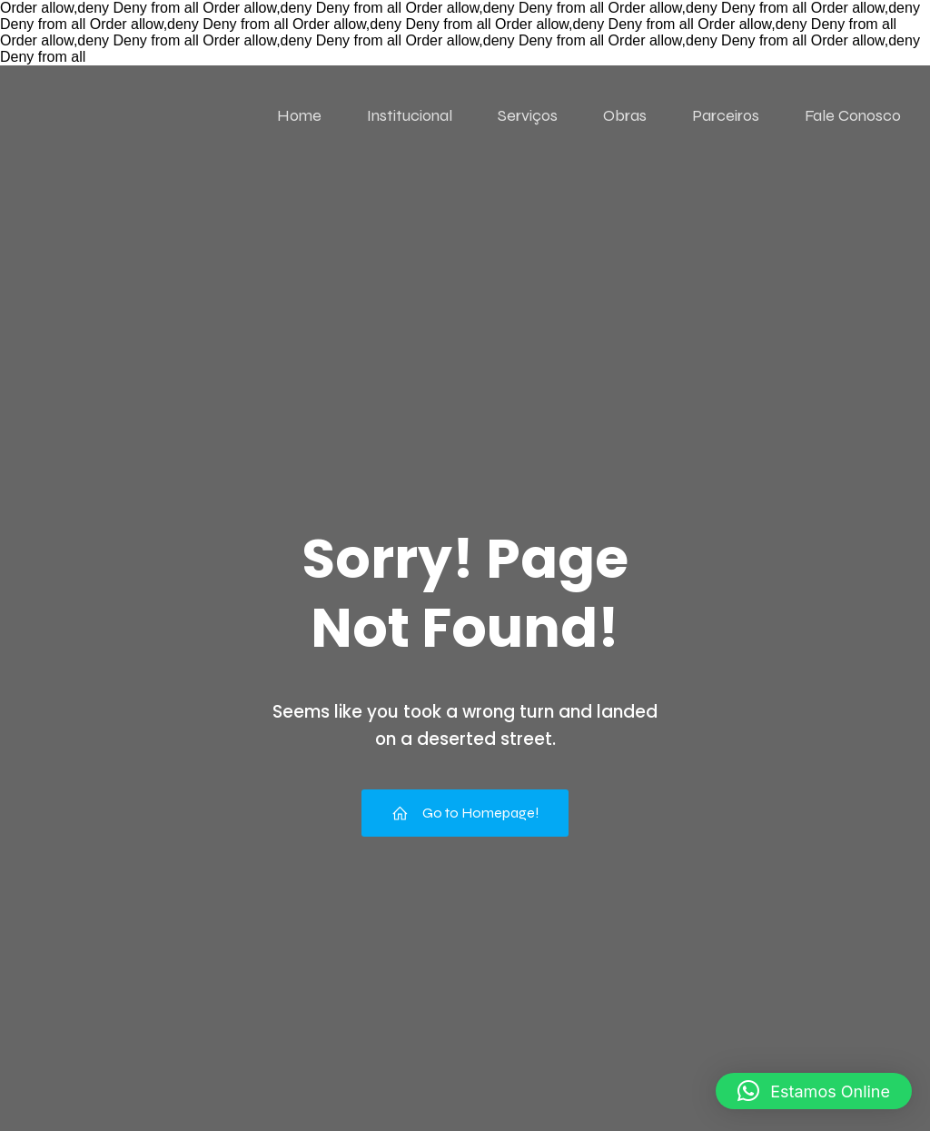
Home (299, 115)
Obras (625, 115)
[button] (814, 1091)
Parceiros (725, 115)
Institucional (409, 115)
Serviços (528, 115)
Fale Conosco (853, 115)
